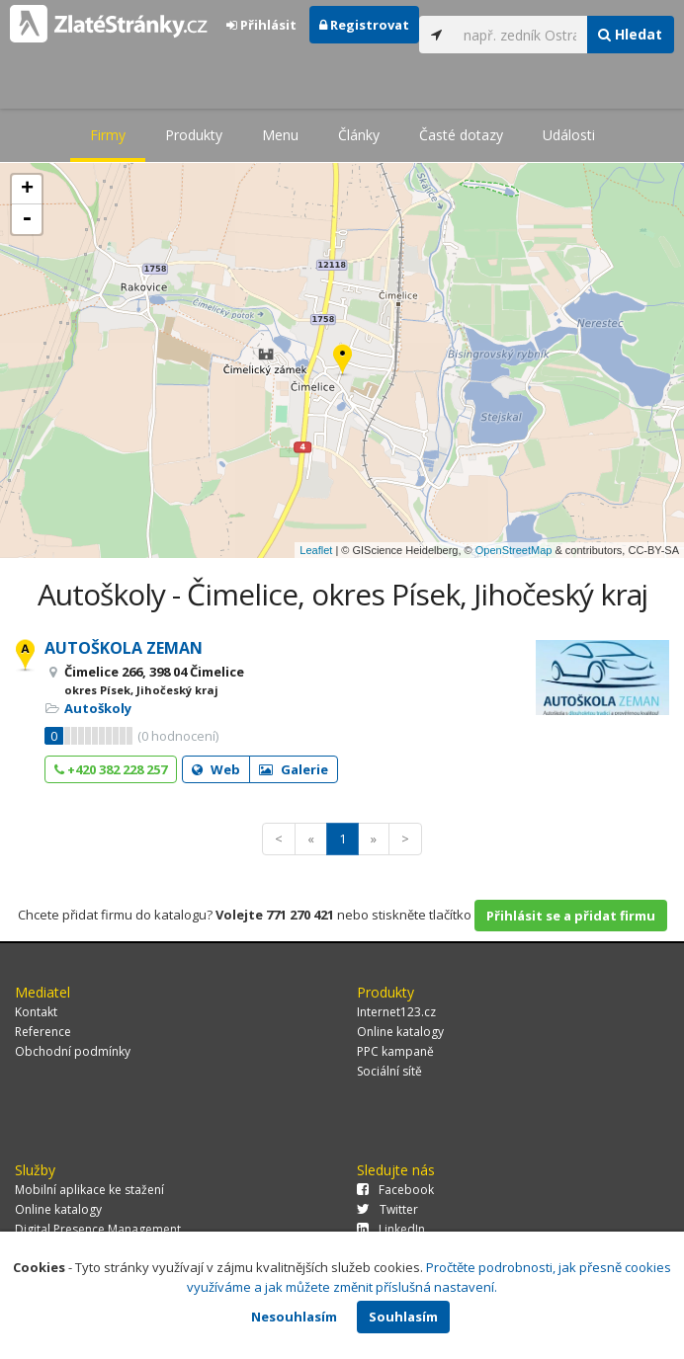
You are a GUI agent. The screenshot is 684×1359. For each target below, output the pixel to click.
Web (216, 769)
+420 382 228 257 (110, 769)
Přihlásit (261, 25)
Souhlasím (403, 1316)
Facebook (395, 1189)
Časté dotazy (461, 134)
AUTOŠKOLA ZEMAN (123, 648)
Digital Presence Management (98, 1229)
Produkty (193, 134)
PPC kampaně (395, 1051)
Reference (43, 1031)
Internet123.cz (396, 1011)
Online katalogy (400, 1031)
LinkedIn (391, 1229)
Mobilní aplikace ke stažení (89, 1189)
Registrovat (364, 25)
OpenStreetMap (514, 550)
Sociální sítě (389, 1071)
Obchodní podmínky (72, 1051)
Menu (280, 134)
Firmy (108, 134)
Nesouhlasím (294, 1316)
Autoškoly (97, 708)
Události (569, 134)
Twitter (387, 1209)
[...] (520, 34)
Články (359, 134)
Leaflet (315, 550)
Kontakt (36, 1011)
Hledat (630, 34)
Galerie (293, 769)
